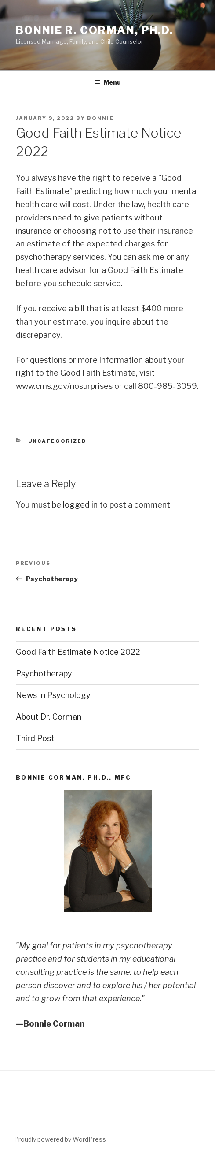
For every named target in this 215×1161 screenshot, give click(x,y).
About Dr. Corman (48, 716)
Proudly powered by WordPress (60, 1139)
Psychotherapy (44, 673)
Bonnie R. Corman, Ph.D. (94, 30)
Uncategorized (57, 441)
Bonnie (100, 118)
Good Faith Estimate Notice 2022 (78, 652)
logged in (80, 504)
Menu (107, 82)
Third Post (35, 738)
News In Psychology (53, 695)
